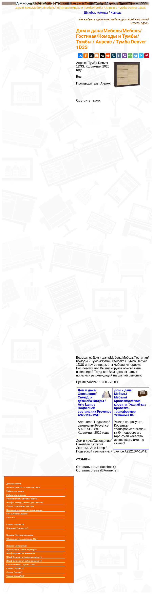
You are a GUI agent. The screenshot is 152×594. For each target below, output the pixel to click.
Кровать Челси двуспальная (19, 535)
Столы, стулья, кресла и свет (20, 506)
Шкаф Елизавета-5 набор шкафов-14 (24, 561)
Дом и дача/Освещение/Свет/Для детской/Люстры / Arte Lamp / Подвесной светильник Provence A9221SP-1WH (94, 403)
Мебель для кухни (15, 491)
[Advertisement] (112, 227)
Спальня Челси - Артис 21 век (20, 565)
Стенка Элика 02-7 (15, 568)
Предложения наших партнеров (21, 549)
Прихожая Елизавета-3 (17, 528)
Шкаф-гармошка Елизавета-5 (20, 553)
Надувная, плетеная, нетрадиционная (24, 510)
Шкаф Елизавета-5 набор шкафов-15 (24, 557)
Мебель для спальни (16, 495)
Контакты (11, 517)
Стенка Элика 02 (14, 572)
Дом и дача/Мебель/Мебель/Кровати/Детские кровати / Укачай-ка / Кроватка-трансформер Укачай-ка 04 (130, 403)
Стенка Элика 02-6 (15, 524)
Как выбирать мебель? (17, 514)
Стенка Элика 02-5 (15, 576)
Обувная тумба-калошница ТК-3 (22, 539)
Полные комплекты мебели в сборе (23, 487)
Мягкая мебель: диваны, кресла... (22, 499)
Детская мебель (13, 484)
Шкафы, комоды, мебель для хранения (25, 502)
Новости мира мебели (16, 546)
